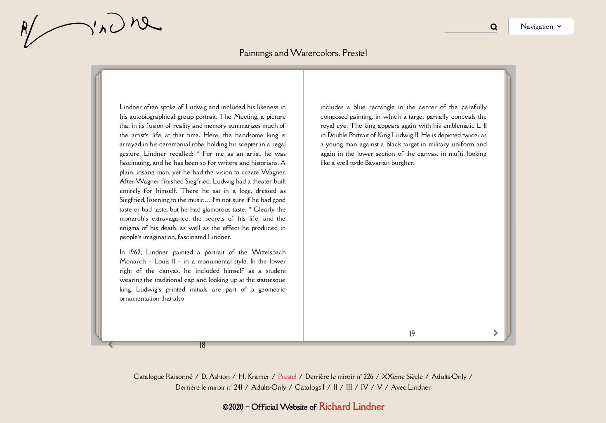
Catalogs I (310, 387)
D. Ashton (215, 376)
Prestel (287, 376)
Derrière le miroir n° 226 (339, 376)
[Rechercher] (493, 27)
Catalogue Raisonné (163, 376)
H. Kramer (253, 376)
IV (364, 387)
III (349, 387)
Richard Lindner (351, 406)
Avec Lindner (411, 387)
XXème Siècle (402, 376)
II (335, 387)
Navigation (541, 26)
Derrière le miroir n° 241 (209, 387)
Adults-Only (449, 376)
